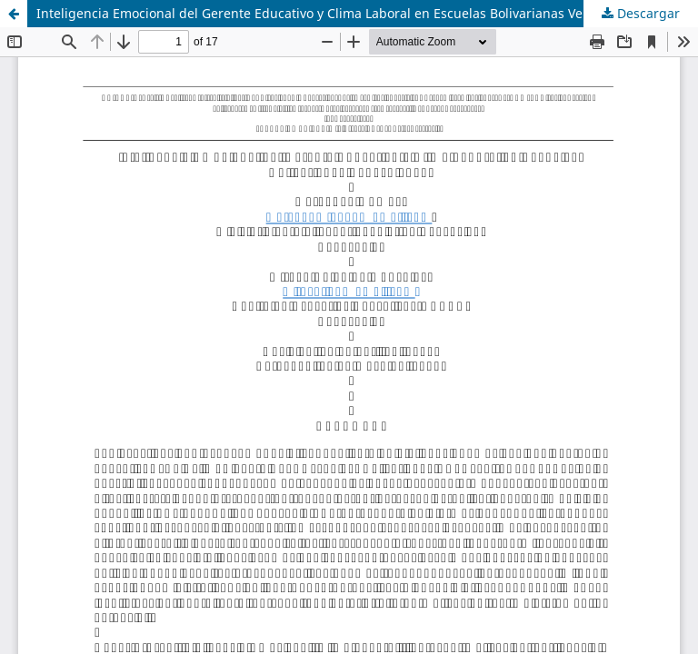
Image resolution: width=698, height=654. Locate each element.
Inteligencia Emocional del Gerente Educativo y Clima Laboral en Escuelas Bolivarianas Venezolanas (340, 13)
